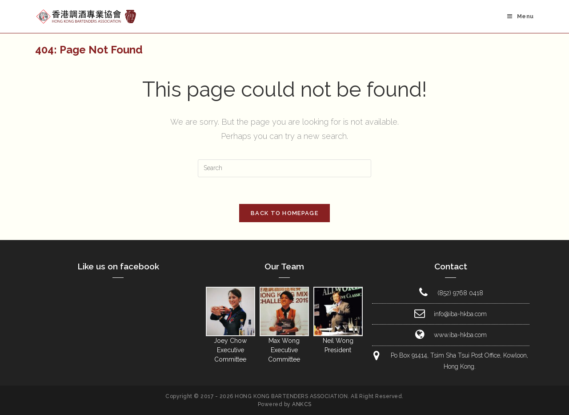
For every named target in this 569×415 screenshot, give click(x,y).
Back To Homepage (284, 213)
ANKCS (302, 404)
